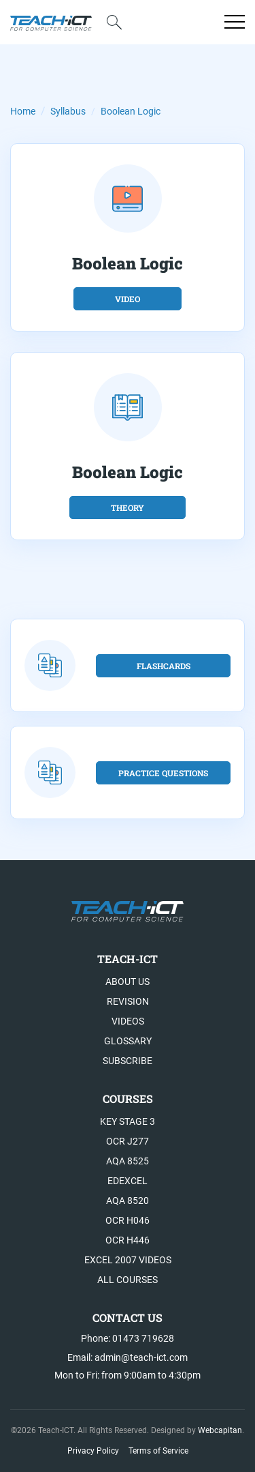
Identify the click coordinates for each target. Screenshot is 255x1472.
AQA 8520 (127, 1200)
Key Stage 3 (127, 1121)
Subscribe (127, 1060)
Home (22, 111)
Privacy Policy (93, 1451)
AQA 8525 (127, 1160)
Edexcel (127, 1180)
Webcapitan (220, 1430)
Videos (128, 1021)
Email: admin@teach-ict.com (127, 1357)
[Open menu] (234, 22)
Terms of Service (158, 1451)
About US (127, 981)
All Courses (127, 1279)
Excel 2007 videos (127, 1259)
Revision (128, 1001)
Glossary (128, 1040)
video (127, 298)
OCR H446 (127, 1240)
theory (127, 507)
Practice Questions (163, 772)
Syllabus (68, 111)
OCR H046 (127, 1220)
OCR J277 (127, 1141)
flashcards (163, 665)
